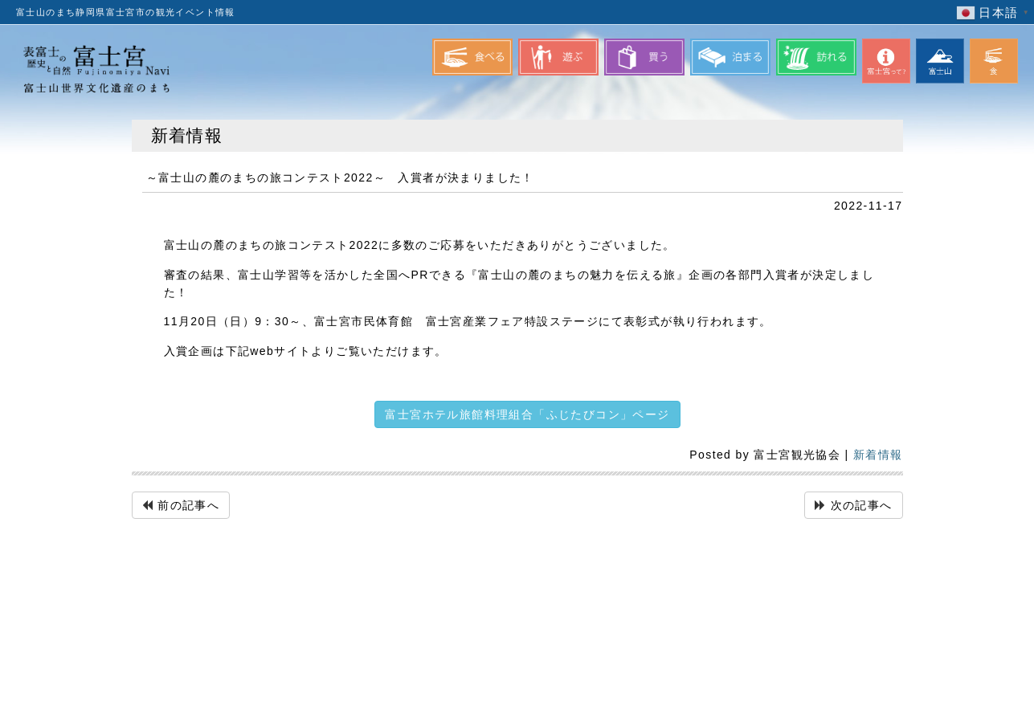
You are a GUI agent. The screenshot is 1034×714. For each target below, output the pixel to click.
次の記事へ (862, 505)
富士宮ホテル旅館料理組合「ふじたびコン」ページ (527, 414)
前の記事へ (188, 505)
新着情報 (878, 454)
